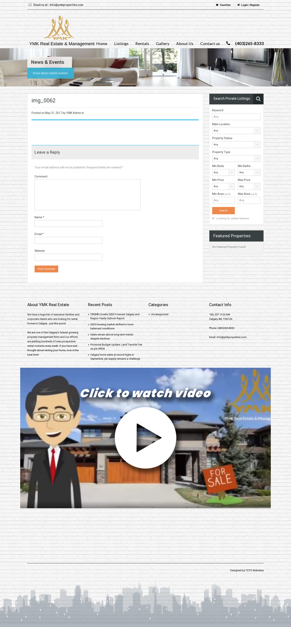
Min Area (221, 193)
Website (40, 250)
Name (39, 217)
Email (39, 234)
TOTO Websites (255, 570)
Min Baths (244, 166)
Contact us (210, 43)
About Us (184, 43)
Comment (41, 176)
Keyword (217, 110)
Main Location (221, 124)
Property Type (221, 152)
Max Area (247, 193)
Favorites (223, 4)
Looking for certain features (230, 218)
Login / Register (248, 4)
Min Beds (218, 166)
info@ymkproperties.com (66, 4)
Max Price (244, 180)
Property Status (222, 138)
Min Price (218, 180)
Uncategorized (159, 314)
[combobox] (236, 130)
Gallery (162, 43)
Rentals (142, 43)
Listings (121, 43)
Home (101, 43)
